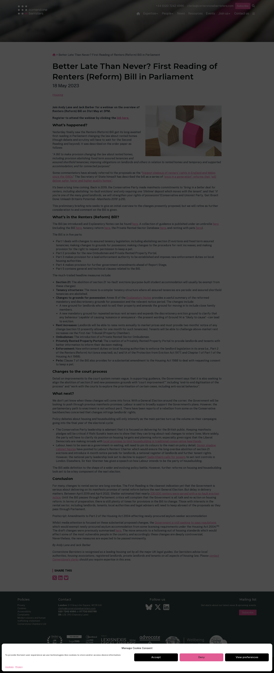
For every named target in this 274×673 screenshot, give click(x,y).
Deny (201, 657)
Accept (156, 657)
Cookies (9, 667)
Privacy (19, 667)
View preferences (247, 657)
